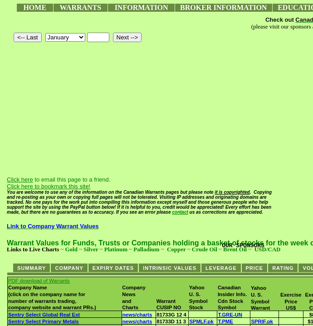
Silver (90, 249)
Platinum (115, 249)
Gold (71, 249)
